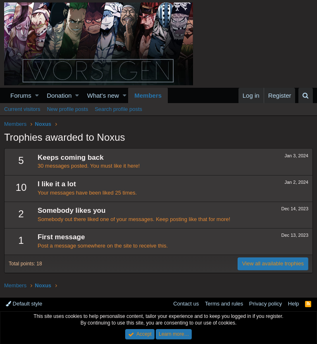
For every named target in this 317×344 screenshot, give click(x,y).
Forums (20, 95)
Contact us (186, 304)
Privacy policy (265, 304)
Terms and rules (224, 304)
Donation (59, 95)
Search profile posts (118, 109)
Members (148, 95)
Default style (24, 304)
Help (293, 304)
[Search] (305, 95)
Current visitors (22, 109)
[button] (37, 95)
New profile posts (67, 109)
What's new (103, 95)
